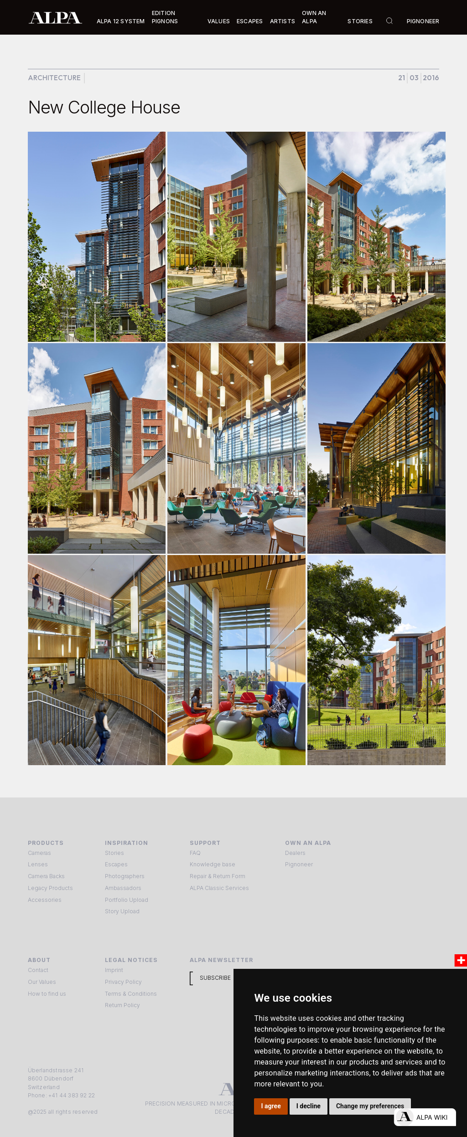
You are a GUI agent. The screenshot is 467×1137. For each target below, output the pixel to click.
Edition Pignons (165, 17)
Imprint (114, 970)
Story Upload (122, 911)
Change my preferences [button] (370, 1106)
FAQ (195, 852)
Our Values (42, 981)
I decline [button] (308, 1106)
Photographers (125, 876)
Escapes (116, 864)
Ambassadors (123, 888)
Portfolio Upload (126, 899)
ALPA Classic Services (219, 888)
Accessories (45, 899)
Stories (360, 21)
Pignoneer (423, 21)
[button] (121, 21)
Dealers (295, 852)
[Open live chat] (425, 1117)
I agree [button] (271, 1106)
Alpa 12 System (121, 21)
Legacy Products (50, 888)
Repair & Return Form (217, 876)
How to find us (47, 993)
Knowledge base (212, 864)
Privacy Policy (123, 981)
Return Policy (122, 1005)
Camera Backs (46, 876)
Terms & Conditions (131, 993)
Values (219, 21)
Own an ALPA (314, 17)
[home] (55, 17)
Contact (38, 970)
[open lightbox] (97, 237)
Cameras (39, 852)
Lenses (38, 864)
